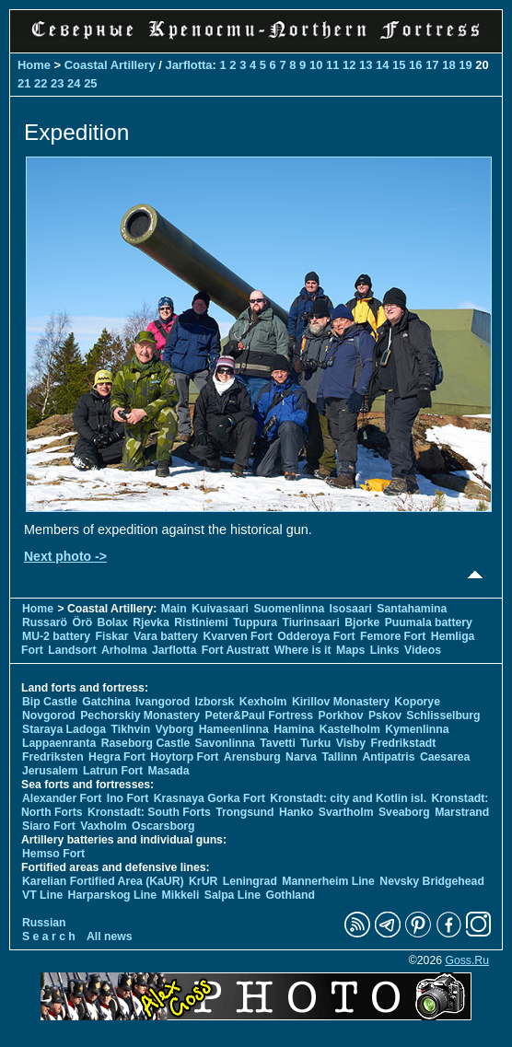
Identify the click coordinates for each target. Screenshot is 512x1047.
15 (398, 65)
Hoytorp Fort (184, 756)
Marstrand (462, 812)
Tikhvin (131, 729)
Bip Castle (49, 701)
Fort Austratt (236, 650)
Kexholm (263, 701)
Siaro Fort (49, 826)
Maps (350, 650)
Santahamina (412, 608)
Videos (422, 650)
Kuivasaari (220, 608)
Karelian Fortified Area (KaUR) (103, 881)
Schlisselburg (443, 715)
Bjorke (361, 622)
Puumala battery (428, 622)
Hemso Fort (53, 853)
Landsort (72, 650)
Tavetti (278, 743)
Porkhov (341, 715)
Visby (351, 743)
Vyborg (175, 729)
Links (385, 650)
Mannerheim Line (328, 881)
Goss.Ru (467, 960)
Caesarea (445, 756)
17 (431, 65)
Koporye (417, 701)
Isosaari (351, 608)
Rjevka (151, 622)
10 (315, 65)
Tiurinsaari (310, 622)
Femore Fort (392, 636)
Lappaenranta (59, 743)
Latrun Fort (113, 770)
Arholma (124, 650)
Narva (301, 756)
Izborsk (215, 701)
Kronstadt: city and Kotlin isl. (348, 798)
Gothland (290, 895)
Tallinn (339, 756)
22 (40, 83)
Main (174, 608)
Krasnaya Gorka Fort (209, 798)
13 (365, 65)
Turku (315, 743)
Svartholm (346, 812)
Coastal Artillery (110, 65)
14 (382, 65)
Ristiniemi (200, 622)
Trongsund (244, 812)
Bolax (113, 622)
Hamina (293, 729)
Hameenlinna (234, 729)
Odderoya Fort (316, 636)
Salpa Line (232, 895)
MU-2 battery (56, 636)
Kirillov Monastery (341, 701)
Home (34, 65)
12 (349, 65)
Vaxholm (103, 826)
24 (73, 83)
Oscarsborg (163, 826)
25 (90, 83)
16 (415, 65)
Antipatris (388, 756)
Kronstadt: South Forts (149, 812)
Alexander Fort (61, 798)
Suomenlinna (288, 608)
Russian (44, 922)
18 (448, 65)
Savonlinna (225, 743)
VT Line (42, 895)
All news (110, 936)
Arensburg (252, 756)
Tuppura (255, 622)
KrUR (203, 881)
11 (332, 65)
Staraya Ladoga (64, 729)
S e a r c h (49, 936)
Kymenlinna (416, 729)
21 (23, 83)
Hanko (296, 812)
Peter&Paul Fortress (258, 715)
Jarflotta (188, 65)
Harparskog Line (112, 895)
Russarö (44, 622)
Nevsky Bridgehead (431, 881)
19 (465, 65)
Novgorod (49, 715)
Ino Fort (128, 798)
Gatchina (106, 701)
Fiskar (112, 636)
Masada (169, 770)
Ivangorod (162, 701)
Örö (82, 622)
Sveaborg (404, 812)
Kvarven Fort (237, 636)
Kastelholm (350, 729)
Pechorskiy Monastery (140, 715)
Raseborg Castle (146, 743)
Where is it (303, 650)
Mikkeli (181, 895)
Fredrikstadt (403, 743)
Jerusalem (50, 770)
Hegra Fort (116, 756)
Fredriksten (53, 756)
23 (57, 83)
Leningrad (250, 881)
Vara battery (166, 636)
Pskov (384, 715)
